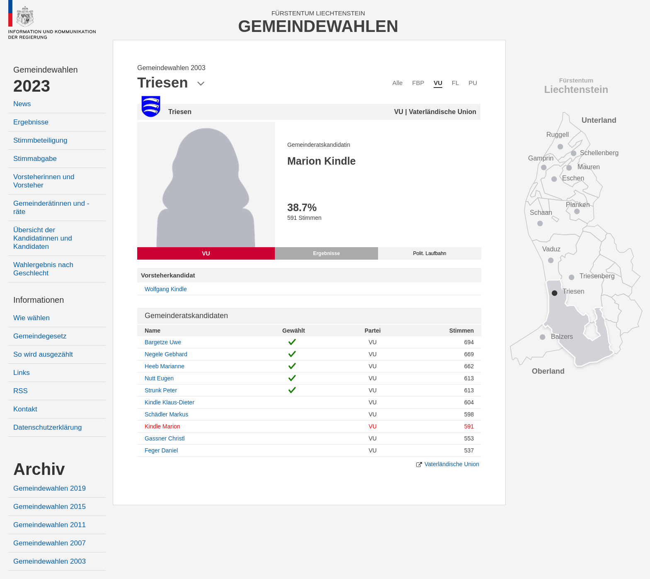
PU (472, 82)
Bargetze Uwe (163, 342)
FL (455, 82)
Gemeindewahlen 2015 (49, 507)
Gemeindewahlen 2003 (49, 561)
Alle (397, 82)
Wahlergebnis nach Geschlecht (43, 269)
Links (21, 373)
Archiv (39, 469)
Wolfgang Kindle (166, 289)
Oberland (548, 371)
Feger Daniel (161, 450)
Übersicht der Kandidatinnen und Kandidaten (42, 238)
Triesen (574, 291)
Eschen (573, 178)
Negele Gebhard (166, 354)
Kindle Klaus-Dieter (169, 402)
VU (438, 82)
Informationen (38, 300)
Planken (578, 204)
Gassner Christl (164, 438)
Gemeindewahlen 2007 (49, 543)
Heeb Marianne (164, 366)
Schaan (541, 212)
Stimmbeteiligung (40, 140)
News (22, 104)
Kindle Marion (162, 426)
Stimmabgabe (35, 159)
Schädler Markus (166, 414)
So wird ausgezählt (43, 354)
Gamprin (540, 158)
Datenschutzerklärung (47, 427)
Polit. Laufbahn (429, 253)
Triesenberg (597, 276)
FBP (418, 82)
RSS (20, 391)
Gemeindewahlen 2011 (49, 525)
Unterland (599, 120)
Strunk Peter (161, 390)
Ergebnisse (31, 122)
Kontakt (25, 409)
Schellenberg (599, 152)
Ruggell (557, 134)
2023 (31, 86)
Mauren (588, 166)
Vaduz (551, 249)
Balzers (562, 336)
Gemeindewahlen (45, 70)
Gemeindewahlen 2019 (49, 488)
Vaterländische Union (451, 464)
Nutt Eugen (159, 378)
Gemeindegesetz (40, 336)
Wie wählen (31, 318)
